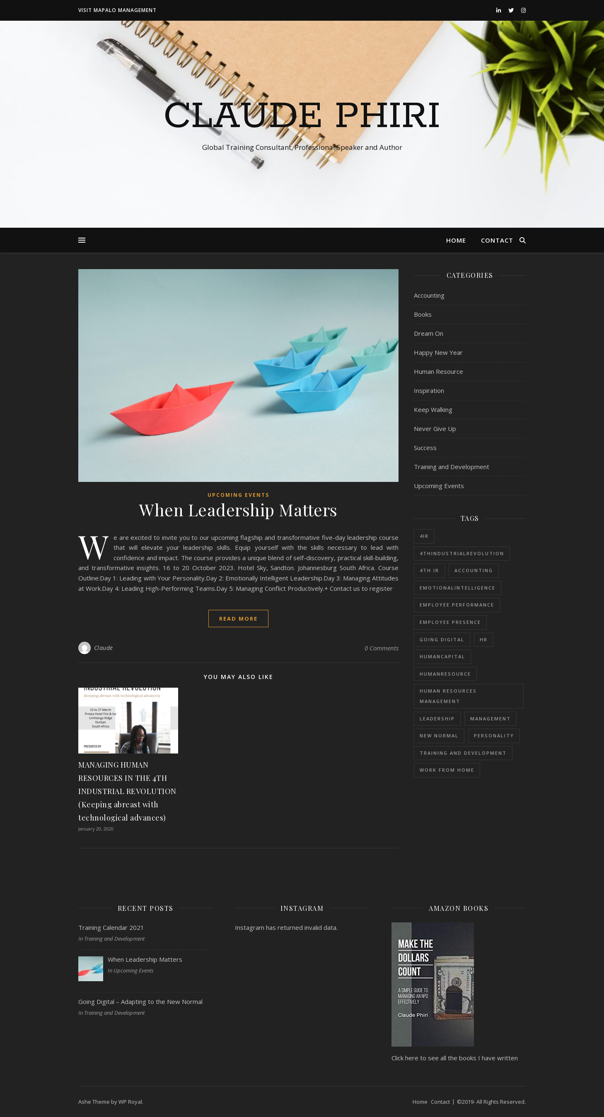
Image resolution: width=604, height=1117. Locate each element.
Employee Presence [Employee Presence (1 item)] (450, 622)
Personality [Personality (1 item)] (494, 735)
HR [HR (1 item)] (484, 639)
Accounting (429, 295)
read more (238, 618)
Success (425, 447)
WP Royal (130, 1101)
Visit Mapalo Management (117, 10)
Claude (103, 648)
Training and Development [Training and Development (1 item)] (463, 753)
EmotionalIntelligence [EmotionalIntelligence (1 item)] (457, 588)
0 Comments (382, 648)
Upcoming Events (238, 494)
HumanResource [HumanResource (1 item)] (445, 674)
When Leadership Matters (238, 509)
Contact (497, 240)
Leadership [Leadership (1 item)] (437, 718)
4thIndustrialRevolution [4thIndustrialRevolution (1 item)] (462, 553)
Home (456, 240)
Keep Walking (433, 409)
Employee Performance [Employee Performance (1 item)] (457, 605)
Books (423, 314)
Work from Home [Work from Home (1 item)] (447, 770)
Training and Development (451, 466)
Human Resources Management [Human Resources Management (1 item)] (448, 696)
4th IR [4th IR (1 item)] (429, 570)
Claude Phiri (302, 116)
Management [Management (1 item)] (490, 718)
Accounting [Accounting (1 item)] (473, 570)
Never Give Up (435, 428)
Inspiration (429, 390)
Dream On (428, 333)
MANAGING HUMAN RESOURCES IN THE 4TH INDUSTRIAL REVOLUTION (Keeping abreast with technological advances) (127, 791)
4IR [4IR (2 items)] (424, 536)
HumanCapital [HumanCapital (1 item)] (442, 656)
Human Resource (438, 371)
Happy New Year (438, 352)
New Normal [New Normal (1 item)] (439, 735)
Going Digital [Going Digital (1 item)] (442, 639)
